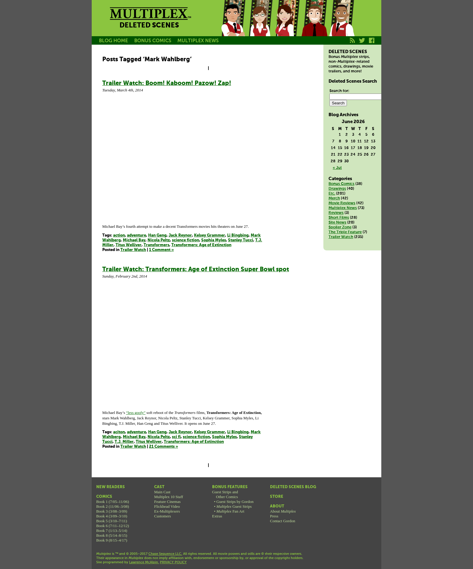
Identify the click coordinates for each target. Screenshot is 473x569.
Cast (159, 487)
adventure (136, 235)
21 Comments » (163, 447)
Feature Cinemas (167, 501)
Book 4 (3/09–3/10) (111, 516)
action (119, 235)
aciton (119, 432)
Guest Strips (234, 506)
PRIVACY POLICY (173, 562)
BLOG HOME (113, 40)
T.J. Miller (124, 442)
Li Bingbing (238, 235)
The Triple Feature (345, 232)
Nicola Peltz (159, 240)
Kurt (314, 25)
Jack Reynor (180, 235)
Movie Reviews (342, 203)
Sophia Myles (213, 240)
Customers (162, 516)
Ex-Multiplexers (167, 511)
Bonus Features (230, 487)
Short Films (339, 218)
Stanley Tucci (240, 240)
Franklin (341, 25)
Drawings (337, 189)
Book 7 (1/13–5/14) (111, 530)
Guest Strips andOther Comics (225, 494)
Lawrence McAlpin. (144, 562)
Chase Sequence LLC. (165, 554)
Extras (217, 516)
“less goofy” (136, 412)
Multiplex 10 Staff (168, 496)
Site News (337, 222)
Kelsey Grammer (209, 235)
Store (276, 497)
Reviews (336, 213)
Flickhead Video (167, 506)
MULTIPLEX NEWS (198, 40)
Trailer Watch (133, 250)
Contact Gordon (282, 521)
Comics (104, 497)
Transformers (156, 245)
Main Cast (162, 492)
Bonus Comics (341, 184)
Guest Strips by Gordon (234, 501)
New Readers (110, 487)
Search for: (339, 91)
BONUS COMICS (152, 40)
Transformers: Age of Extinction (201, 245)
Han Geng (157, 235)
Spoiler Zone (340, 227)
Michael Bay (134, 240)
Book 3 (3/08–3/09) (111, 511)
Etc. (332, 193)
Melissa (287, 25)
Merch (334, 198)
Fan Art (230, 511)
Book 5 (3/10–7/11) (111, 521)
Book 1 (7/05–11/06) (112, 501)
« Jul (337, 168)
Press (274, 516)
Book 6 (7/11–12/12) (112, 525)
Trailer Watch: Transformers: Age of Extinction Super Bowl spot (195, 269)
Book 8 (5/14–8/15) (111, 535)
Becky (260, 25)
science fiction (185, 240)
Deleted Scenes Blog (293, 487)
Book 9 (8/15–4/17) (111, 540)
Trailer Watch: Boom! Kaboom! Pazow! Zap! (166, 83)
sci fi (176, 437)
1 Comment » (161, 250)
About (277, 506)
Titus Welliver (128, 245)
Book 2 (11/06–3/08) (112, 506)
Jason (232, 25)
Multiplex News (343, 208)
